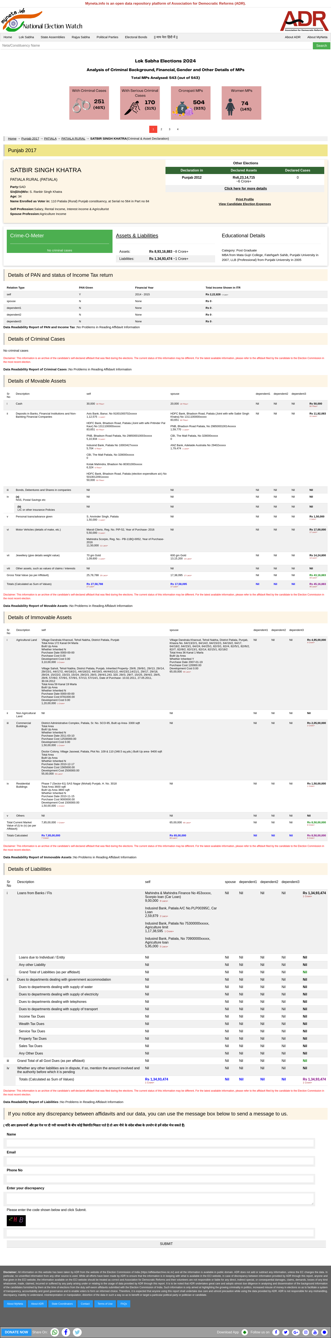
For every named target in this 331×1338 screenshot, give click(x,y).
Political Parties (107, 37)
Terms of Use (105, 1303)
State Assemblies (53, 37)
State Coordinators (62, 1303)
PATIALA (50, 138)
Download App (228, 1332)
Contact (85, 1303)
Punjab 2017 (30, 138)
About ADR (293, 37)
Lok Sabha (26, 37)
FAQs (124, 1303)
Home (8, 37)
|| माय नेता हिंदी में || (166, 37)
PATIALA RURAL (73, 138)
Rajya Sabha (81, 37)
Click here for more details (245, 188)
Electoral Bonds (136, 37)
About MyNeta (317, 37)
